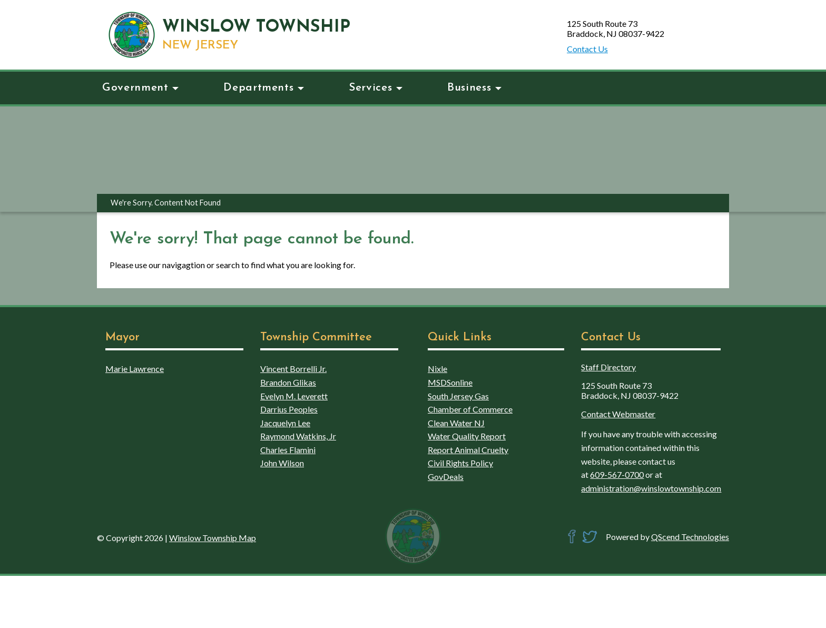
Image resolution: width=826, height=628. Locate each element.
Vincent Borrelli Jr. (293, 369)
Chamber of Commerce (470, 409)
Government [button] (140, 87)
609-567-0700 (617, 474)
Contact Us (587, 49)
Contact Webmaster (618, 414)
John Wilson (282, 463)
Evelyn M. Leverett (294, 396)
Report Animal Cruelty (468, 450)
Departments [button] (263, 87)
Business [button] (474, 87)
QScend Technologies (690, 537)
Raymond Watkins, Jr (298, 436)
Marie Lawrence (134, 369)
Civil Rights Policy (460, 463)
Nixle (437, 369)
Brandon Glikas (288, 382)
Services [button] (375, 87)
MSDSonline (450, 382)
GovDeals (446, 477)
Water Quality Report (467, 436)
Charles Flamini (288, 450)
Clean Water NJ (456, 423)
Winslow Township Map (212, 538)
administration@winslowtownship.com (651, 488)
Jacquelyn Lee (285, 423)
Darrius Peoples (289, 409)
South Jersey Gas (458, 396)
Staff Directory (608, 367)
